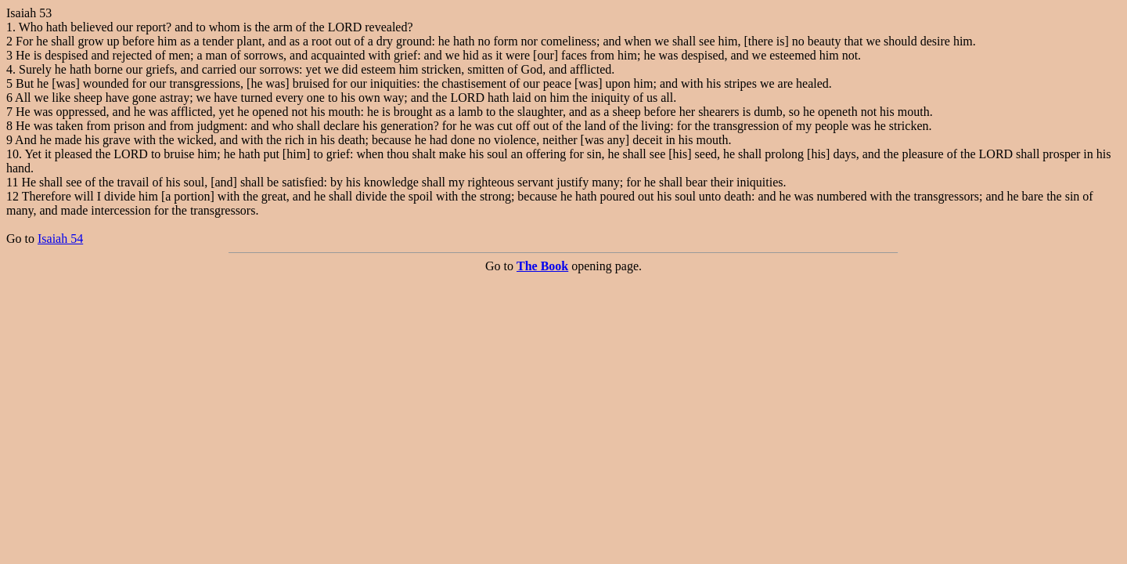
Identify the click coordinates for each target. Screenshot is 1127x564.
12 (12, 196)
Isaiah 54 (60, 238)
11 (12, 182)
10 (12, 154)
